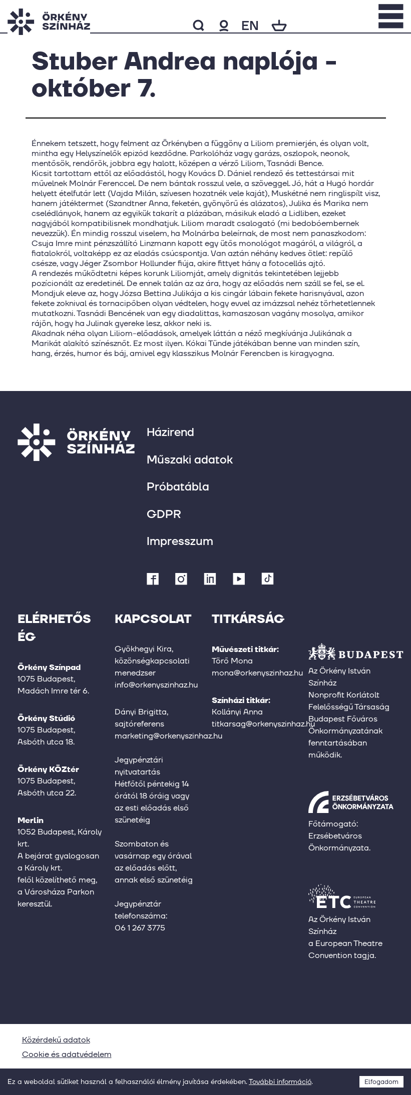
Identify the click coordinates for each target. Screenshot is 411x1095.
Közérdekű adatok (56, 1039)
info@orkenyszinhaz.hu (156, 685)
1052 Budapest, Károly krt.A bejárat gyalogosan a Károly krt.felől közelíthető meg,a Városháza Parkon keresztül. (60, 867)
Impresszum (180, 540)
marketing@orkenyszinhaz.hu (168, 735)
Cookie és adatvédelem (67, 1054)
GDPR (164, 514)
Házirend (170, 432)
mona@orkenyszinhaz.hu (257, 673)
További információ (280, 1081)
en (250, 25)
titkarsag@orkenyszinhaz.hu (263, 723)
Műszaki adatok (190, 459)
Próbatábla (178, 486)
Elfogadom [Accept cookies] (381, 1082)
